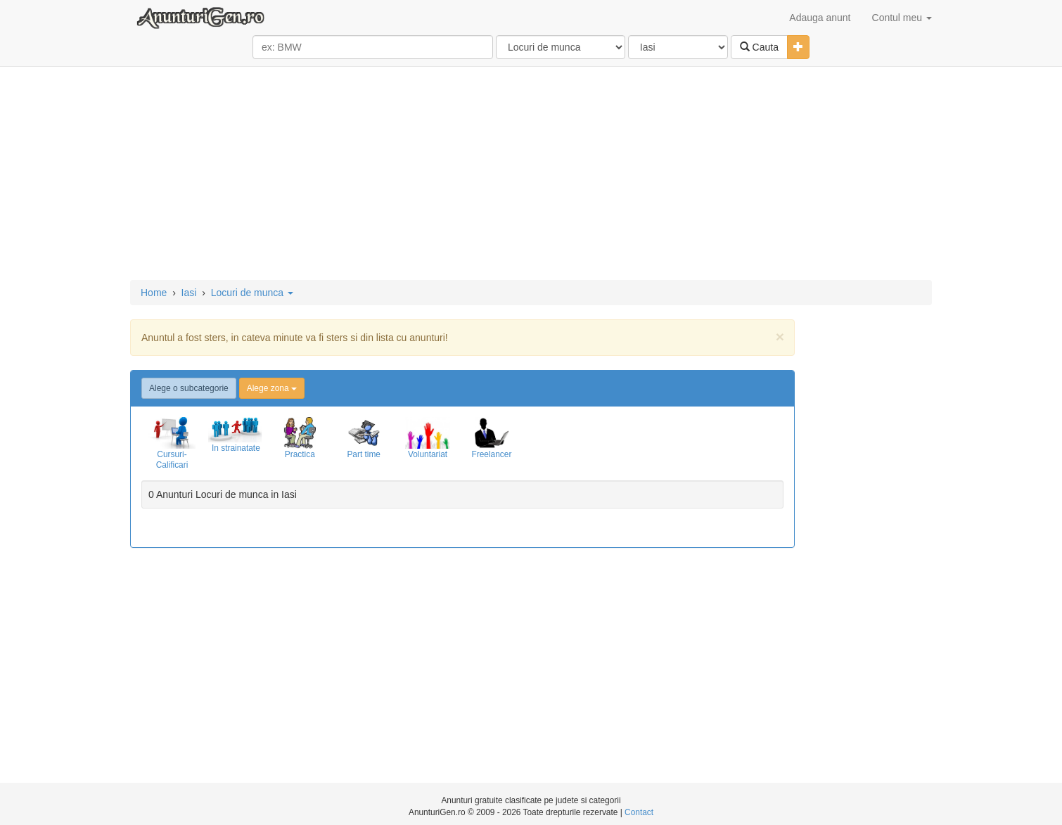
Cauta (759, 47)
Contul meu (902, 17)
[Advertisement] (531, 174)
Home (154, 292)
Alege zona (272, 388)
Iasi (189, 292)
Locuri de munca (252, 292)
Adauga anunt (819, 17)
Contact (639, 812)
